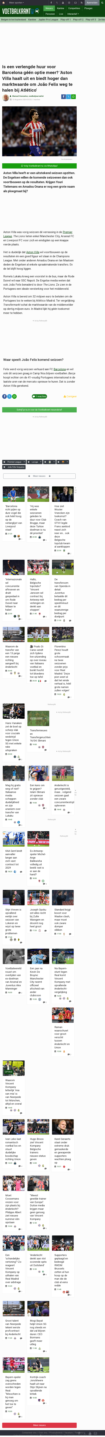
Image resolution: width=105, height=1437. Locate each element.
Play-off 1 (66, 19)
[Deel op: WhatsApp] (73, 96)
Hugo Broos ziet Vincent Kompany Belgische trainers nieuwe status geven (38, 1149)
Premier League (14, 462)
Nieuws (49, 8)
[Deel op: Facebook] (63, 96)
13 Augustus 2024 (19, 99)
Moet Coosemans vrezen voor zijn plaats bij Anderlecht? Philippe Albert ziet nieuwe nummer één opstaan (13, 1209)
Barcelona (60, 369)
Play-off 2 (78, 19)
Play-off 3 (91, 19)
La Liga (35, 462)
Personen (50, 14)
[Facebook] (79, 1426)
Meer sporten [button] (15, 2)
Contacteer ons (29, 1425)
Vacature (68, 1425)
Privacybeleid (55, 1425)
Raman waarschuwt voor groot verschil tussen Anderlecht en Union (62, 1037)
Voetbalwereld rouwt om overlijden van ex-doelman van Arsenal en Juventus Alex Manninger (13, 978)
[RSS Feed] (79, 1431)
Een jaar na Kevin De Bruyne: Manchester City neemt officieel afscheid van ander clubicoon (37, 982)
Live (61, 14)
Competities (74, 8)
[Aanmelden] (4, 462)
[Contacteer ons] (95, 1426)
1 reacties (36, 99)
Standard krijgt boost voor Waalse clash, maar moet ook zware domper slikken (62, 919)
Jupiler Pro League (48, 19)
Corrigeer (70, 396)
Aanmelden (92, 2)
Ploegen (88, 8)
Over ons (43, 1425)
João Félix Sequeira (16, 467)
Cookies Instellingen (51, 1428)
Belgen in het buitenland (13, 19)
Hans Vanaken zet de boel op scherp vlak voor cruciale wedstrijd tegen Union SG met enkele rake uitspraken (13, 737)
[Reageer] (20, 759)
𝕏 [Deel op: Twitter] (68, 96)
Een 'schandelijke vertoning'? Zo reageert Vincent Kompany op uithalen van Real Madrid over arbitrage (13, 1268)
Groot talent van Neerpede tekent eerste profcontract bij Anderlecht (13, 1327)
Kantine (60, 8)
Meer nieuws (39, 476)
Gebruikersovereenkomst (26, 1428)
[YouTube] (90, 1426)
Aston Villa (32, 252)
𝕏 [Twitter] (84, 1426)
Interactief (72, 14)
